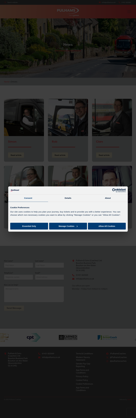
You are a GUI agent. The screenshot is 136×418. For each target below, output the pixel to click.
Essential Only (29, 226)
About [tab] (108, 198)
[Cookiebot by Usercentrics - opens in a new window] (114, 190)
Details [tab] (68, 198)
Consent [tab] (28, 198)
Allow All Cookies (107, 226)
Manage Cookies (68, 226)
